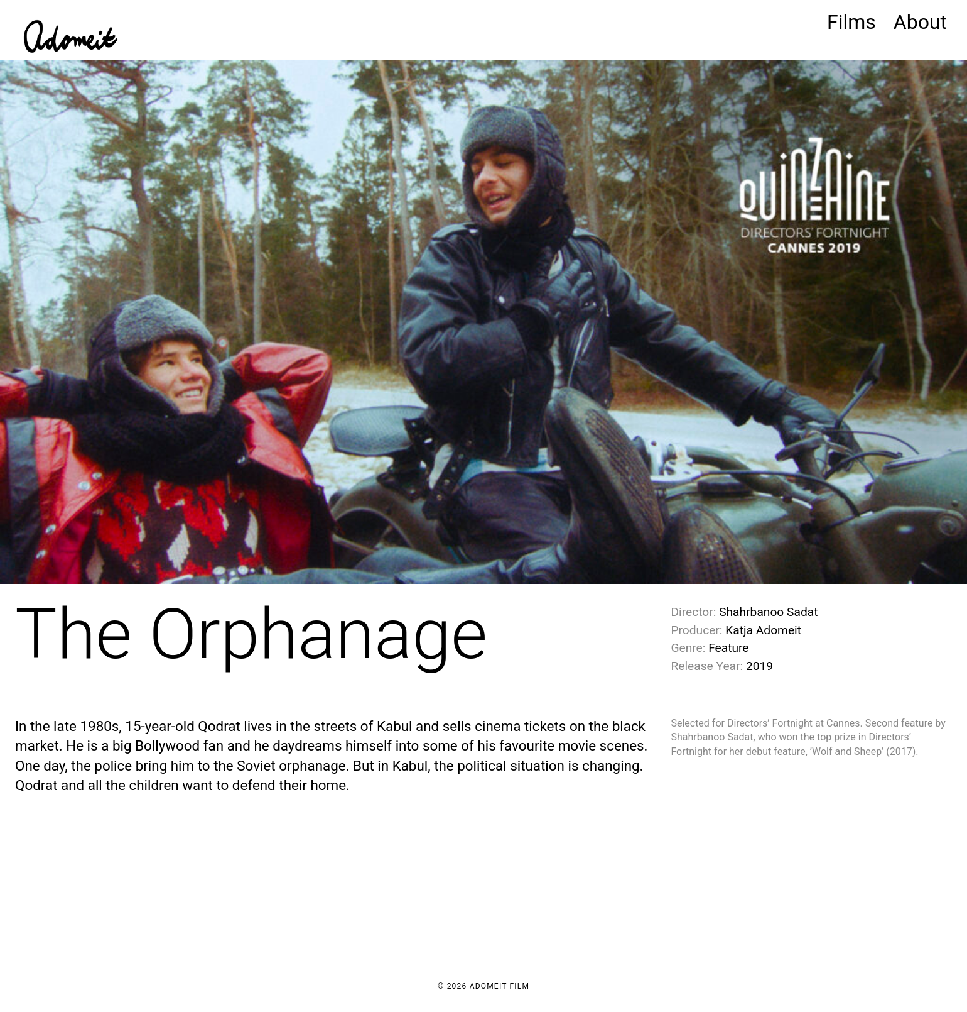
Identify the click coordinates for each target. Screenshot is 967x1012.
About (920, 22)
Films (851, 22)
